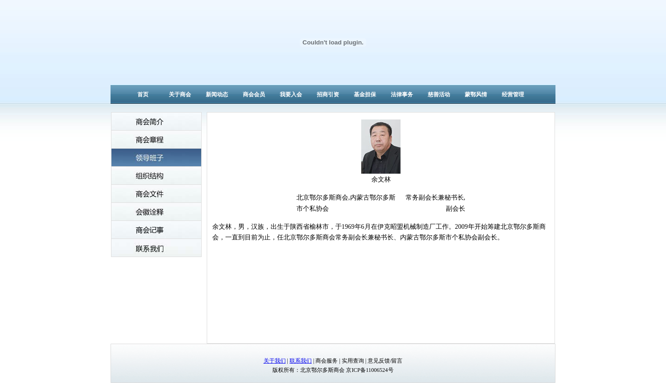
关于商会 (180, 94)
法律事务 (402, 94)
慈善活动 (439, 94)
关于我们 (275, 361)
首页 (142, 94)
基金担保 (365, 94)
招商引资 (328, 94)
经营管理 (513, 94)
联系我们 (301, 361)
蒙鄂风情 (476, 94)
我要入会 (291, 94)
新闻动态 (217, 94)
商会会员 (254, 94)
